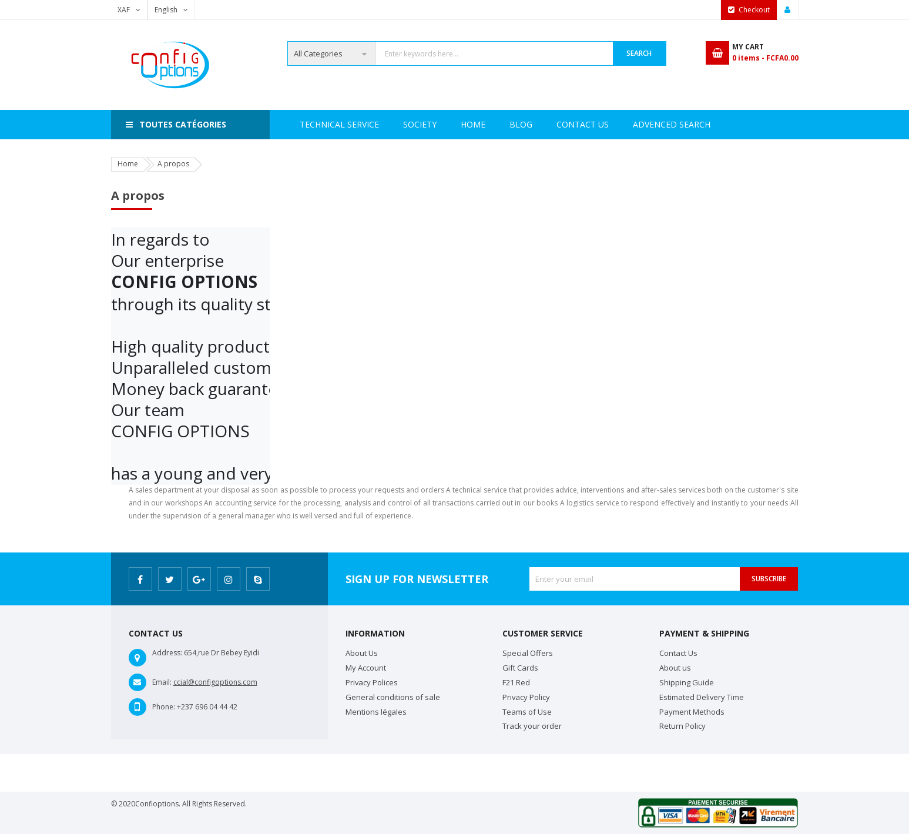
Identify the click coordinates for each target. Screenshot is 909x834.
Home (312, 124)
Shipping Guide (686, 682)
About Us (362, 653)
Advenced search (548, 124)
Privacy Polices (372, 682)
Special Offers (527, 653)
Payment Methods (691, 711)
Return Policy (682, 726)
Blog (702, 124)
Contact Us (639, 124)
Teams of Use (527, 711)
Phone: (163, 707)
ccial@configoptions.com (215, 682)
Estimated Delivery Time (701, 697)
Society (365, 124)
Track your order (532, 726)
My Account (366, 667)
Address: (167, 653)
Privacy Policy (526, 697)
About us (675, 667)
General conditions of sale (393, 697)
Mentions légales (376, 711)
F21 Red (516, 682)
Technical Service (445, 124)
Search (639, 53)
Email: (162, 682)
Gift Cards (520, 667)
